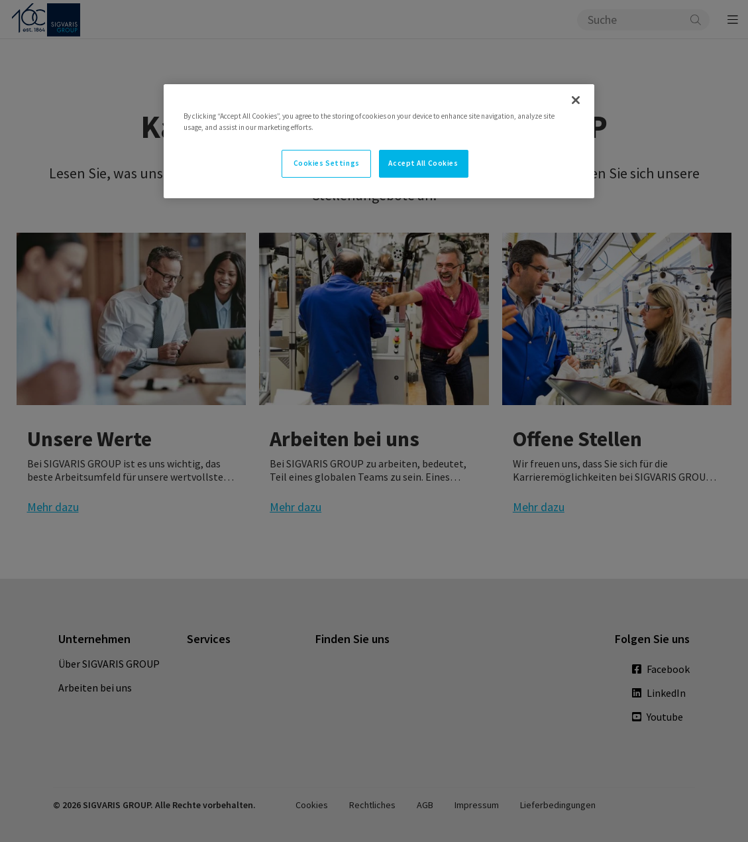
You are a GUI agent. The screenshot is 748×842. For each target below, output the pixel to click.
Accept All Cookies (423, 163)
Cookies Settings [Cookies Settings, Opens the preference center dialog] (327, 163)
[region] (379, 141)
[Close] (575, 100)
